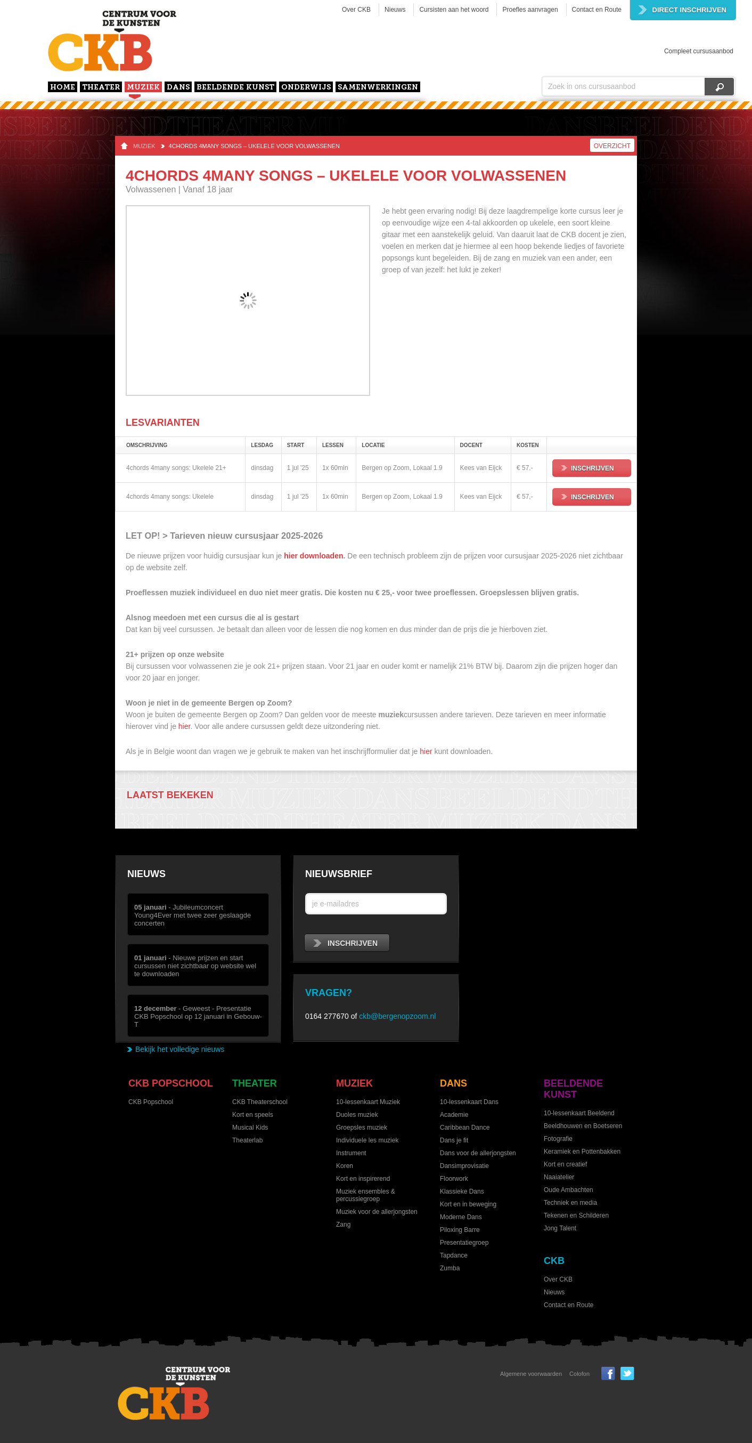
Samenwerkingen (378, 88)
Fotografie (558, 1138)
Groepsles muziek (361, 1127)
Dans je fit (454, 1140)
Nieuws (395, 9)
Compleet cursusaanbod (698, 51)
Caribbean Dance (464, 1127)
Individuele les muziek (367, 1140)
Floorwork (454, 1178)
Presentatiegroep (464, 1242)
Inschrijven (587, 468)
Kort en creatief (565, 1164)
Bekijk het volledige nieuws (179, 1049)
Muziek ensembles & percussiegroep (365, 1195)
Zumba (450, 1268)
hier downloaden (313, 556)
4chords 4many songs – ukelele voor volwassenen (254, 146)
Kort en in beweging (468, 1204)
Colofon (579, 1374)
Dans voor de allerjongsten (478, 1153)
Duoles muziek (357, 1114)
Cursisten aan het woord (453, 9)
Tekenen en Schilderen (576, 1215)
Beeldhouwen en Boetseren (583, 1126)
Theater (101, 88)
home (62, 88)
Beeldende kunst (235, 88)
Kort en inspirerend (363, 1178)
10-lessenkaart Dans (469, 1102)
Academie (454, 1114)
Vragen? (328, 992)
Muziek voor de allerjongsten (377, 1211)
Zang (343, 1224)
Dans (178, 88)
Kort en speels (252, 1114)
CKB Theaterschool (260, 1102)
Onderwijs (306, 88)
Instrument (351, 1153)
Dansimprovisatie (464, 1166)
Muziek (143, 88)
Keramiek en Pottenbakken (582, 1151)
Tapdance (454, 1255)
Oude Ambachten (568, 1190)
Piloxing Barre (460, 1230)
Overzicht (612, 146)
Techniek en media (570, 1202)
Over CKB (356, 9)
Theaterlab (247, 1140)
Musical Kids (250, 1127)
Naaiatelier (559, 1177)
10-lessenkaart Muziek (368, 1102)
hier (184, 726)
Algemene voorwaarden (531, 1374)
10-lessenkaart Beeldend (579, 1113)
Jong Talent (560, 1228)
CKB (554, 1260)
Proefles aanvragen (530, 9)
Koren (344, 1166)
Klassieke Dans (462, 1191)
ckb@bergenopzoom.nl (397, 1016)
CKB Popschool (170, 1083)
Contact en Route (597, 9)
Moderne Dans (461, 1217)
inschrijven (345, 943)
